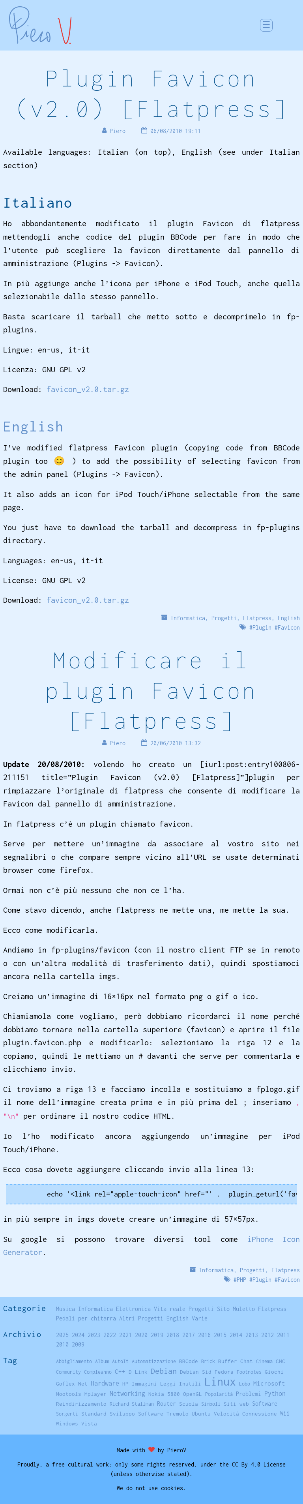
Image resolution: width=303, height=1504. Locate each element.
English (33, 426)
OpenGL (192, 1394)
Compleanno (98, 1372)
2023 (94, 1334)
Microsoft (269, 1383)
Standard (94, 1413)
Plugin (261, 627)
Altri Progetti (141, 1318)
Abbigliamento (74, 1361)
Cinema (264, 1361)
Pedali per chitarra (86, 1318)
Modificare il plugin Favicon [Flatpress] (151, 690)
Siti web (236, 1404)
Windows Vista (76, 1423)
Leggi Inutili (180, 1383)
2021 (125, 1334)
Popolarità (219, 1394)
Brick (208, 1361)
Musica (65, 1308)
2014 (236, 1334)
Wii (285, 1413)
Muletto (244, 1308)
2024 (78, 1334)
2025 (62, 1334)
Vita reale (169, 1308)
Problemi (248, 1393)
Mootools (68, 1394)
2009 (78, 1344)
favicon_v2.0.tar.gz (88, 389)
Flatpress (257, 618)
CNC (280, 1361)
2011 (283, 1334)
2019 (157, 1334)
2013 (251, 1334)
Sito (223, 1308)
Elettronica (133, 1308)
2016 (204, 1334)
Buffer (227, 1361)
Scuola (188, 1404)
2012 (267, 1334)
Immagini (144, 1383)
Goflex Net (72, 1383)
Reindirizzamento (81, 1404)
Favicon (289, 627)
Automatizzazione (154, 1361)
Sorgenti (67, 1414)
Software (264, 1403)
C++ (120, 1371)
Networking (127, 1393)
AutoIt (120, 1361)
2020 (141, 1334)
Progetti (224, 618)
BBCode (188, 1361)
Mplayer (95, 1394)
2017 (188, 1334)
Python (275, 1393)
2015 (220, 1334)
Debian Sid (195, 1372)
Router (166, 1404)
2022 (109, 1334)
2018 (172, 1334)
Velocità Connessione (245, 1413)
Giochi (274, 1372)
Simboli (211, 1404)
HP (125, 1383)
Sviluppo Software (136, 1413)
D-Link (138, 1372)
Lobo (244, 1384)
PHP (241, 1279)
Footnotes (249, 1372)
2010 (62, 1344)
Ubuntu (201, 1413)
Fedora (224, 1372)
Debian (164, 1370)
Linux (220, 1381)
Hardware (105, 1383)
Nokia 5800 (164, 1394)
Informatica (187, 618)
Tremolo (177, 1413)
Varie (200, 1318)
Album (102, 1361)
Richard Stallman (132, 1404)
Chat (246, 1361)
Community (68, 1372)
